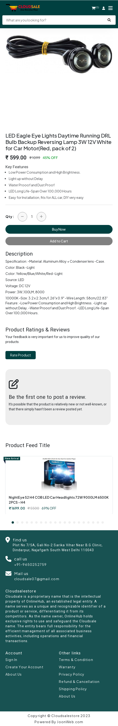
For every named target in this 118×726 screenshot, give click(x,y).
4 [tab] (27, 522)
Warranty (67, 667)
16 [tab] (84, 522)
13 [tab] (69, 522)
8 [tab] (46, 522)
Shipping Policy (73, 689)
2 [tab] (17, 522)
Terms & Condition (76, 659)
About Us (13, 674)
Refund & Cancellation (79, 681)
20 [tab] (102, 522)
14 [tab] (74, 522)
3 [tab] (22, 522)
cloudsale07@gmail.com (36, 579)
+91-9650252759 (30, 564)
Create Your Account (24, 667)
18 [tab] (93, 522)
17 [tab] (88, 522)
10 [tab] (55, 522)
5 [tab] (32, 522)
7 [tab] (41, 522)
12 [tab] (65, 522)
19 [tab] (98, 522)
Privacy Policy (71, 674)
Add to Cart (59, 241)
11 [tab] (60, 522)
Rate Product (20, 355)
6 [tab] (36, 522)
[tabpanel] (59, 485)
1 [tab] (13, 522)
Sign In (11, 659)
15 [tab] (79, 522)
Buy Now (59, 229)
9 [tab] (50, 522)
